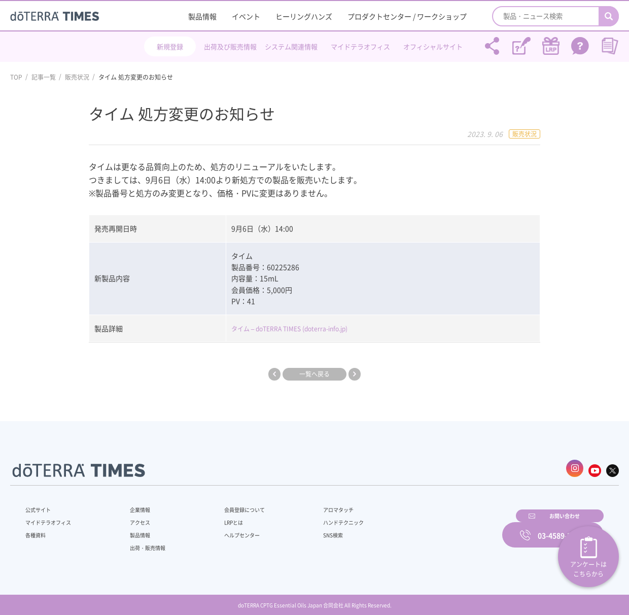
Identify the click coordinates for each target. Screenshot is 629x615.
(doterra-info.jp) (339, 328)
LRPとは (217, 517)
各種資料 (37, 529)
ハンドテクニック (319, 517)
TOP (16, 77)
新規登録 (170, 46)
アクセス (133, 517)
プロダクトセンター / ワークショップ (407, 16)
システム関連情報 (291, 46)
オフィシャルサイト (433, 46)
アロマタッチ (313, 504)
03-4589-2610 (560, 528)
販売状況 (77, 77)
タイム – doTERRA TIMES (271, 328)
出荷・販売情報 (142, 542)
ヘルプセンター (226, 529)
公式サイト (40, 504)
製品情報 (202, 16)
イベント (246, 16)
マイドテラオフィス (360, 46)
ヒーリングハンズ (303, 16)
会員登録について (229, 504)
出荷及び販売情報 (230, 46)
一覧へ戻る (314, 374)
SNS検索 (307, 529)
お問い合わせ (444, 528)
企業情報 (133, 504)
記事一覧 (43, 77)
